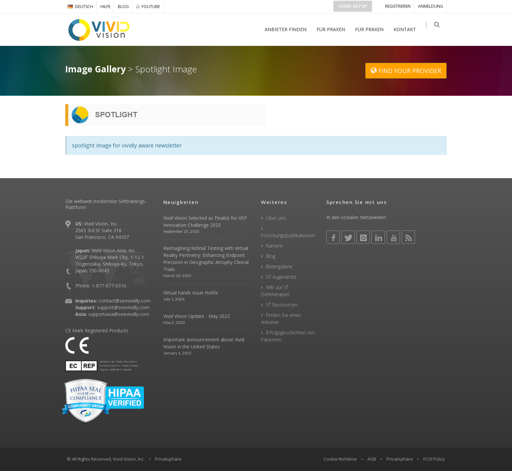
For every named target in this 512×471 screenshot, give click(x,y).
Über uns (276, 218)
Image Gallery (95, 69)
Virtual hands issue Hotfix (190, 292)
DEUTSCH (80, 6)
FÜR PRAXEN (334, 29)
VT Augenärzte (281, 277)
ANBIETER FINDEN (289, 29)
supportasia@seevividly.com (118, 314)
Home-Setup (352, 6)
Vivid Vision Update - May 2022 (196, 316)
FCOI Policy (434, 459)
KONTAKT (408, 29)
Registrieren (398, 6)
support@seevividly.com (123, 307)
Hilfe (105, 6)
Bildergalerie (279, 266)
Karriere (274, 246)
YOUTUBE (148, 6)
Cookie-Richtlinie (340, 459)
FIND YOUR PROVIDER (406, 71)
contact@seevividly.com (125, 300)
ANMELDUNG (430, 6)
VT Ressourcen (281, 304)
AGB (371, 459)
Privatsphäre (400, 459)
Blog (123, 6)
